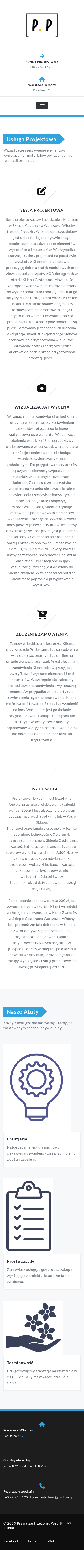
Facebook (11, 1541)
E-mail (33, 1541)
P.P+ (51, 1541)
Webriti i (59, 1523)
